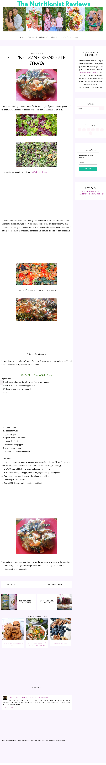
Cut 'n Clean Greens (39, 172)
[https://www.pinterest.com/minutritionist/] (84, 129)
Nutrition (66, 37)
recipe (54, 584)
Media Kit (43, 37)
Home (22, 37)
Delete (12, 707)
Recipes (54, 37)
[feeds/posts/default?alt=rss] (102, 129)
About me (32, 37)
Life (75, 37)
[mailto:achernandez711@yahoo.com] (90, 133)
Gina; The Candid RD (19, 697)
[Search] (101, 108)
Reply (6, 707)
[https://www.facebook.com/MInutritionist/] (88, 129)
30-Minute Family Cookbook (89, 72)
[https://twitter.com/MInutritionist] (97, 129)
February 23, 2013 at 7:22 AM (39, 698)
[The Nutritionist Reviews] (53, 31)
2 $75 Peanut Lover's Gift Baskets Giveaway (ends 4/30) (92, 193)
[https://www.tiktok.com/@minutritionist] (93, 129)
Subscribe (88, 168)
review (60, 584)
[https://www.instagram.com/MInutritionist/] (79, 129)
